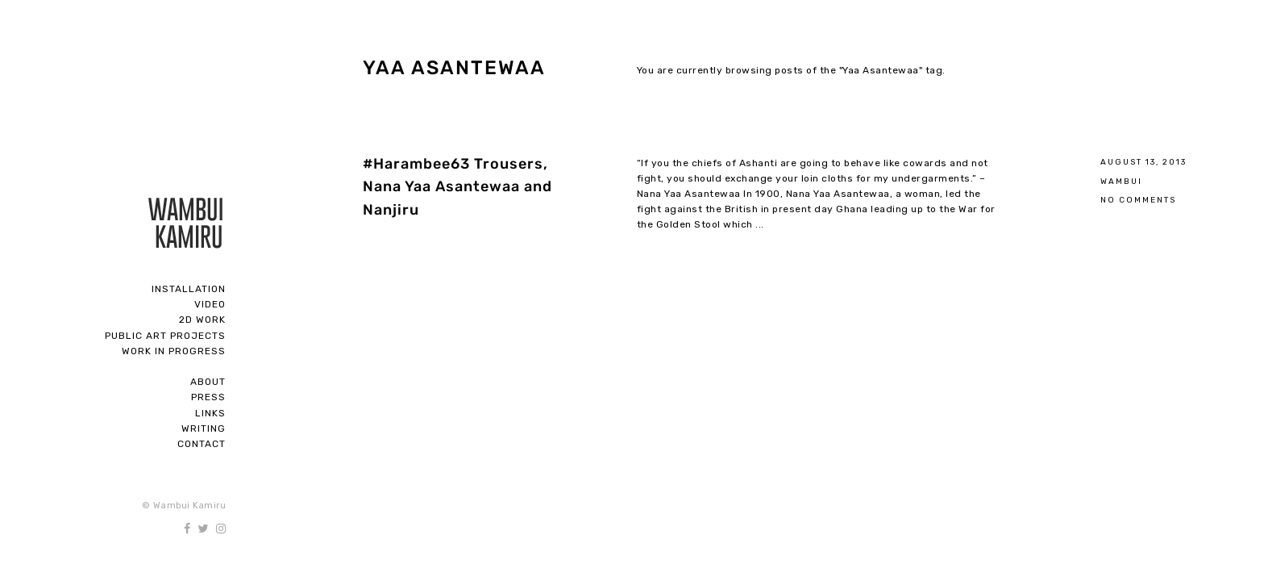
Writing (203, 428)
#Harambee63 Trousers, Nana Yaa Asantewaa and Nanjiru (457, 187)
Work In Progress (174, 351)
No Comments (1138, 199)
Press (208, 397)
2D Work (202, 319)
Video (210, 304)
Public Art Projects (165, 335)
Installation (189, 289)
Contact (201, 443)
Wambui (1121, 181)
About (208, 381)
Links (210, 413)
